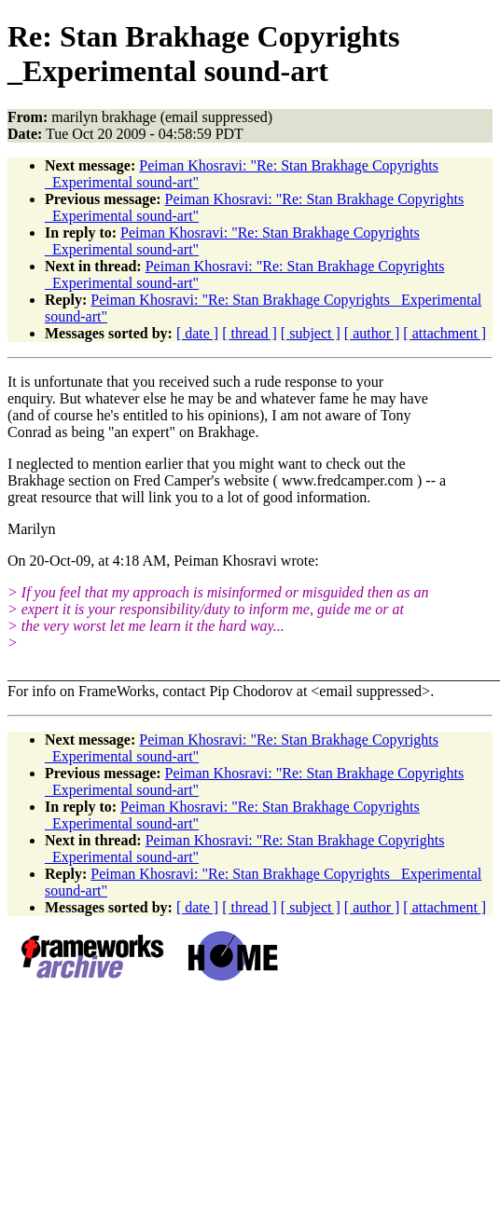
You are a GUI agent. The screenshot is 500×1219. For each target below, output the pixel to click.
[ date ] (197, 333)
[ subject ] (310, 333)
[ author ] (372, 333)
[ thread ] (249, 333)
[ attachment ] (444, 333)
